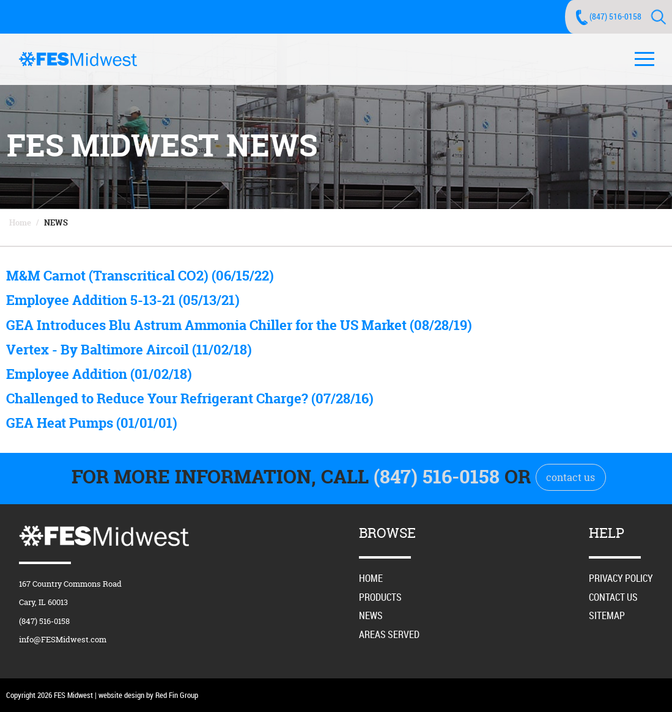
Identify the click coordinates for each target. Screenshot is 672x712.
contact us (570, 477)
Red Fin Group (176, 694)
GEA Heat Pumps (91, 423)
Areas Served (389, 634)
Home (20, 222)
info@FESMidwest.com (62, 639)
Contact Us (613, 597)
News (56, 222)
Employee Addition (99, 374)
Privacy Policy (621, 578)
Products (380, 597)
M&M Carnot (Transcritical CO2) (140, 275)
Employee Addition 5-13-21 (123, 300)
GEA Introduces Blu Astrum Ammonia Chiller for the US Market (239, 325)
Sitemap (607, 615)
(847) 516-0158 (615, 16)
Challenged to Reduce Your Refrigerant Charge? (190, 398)
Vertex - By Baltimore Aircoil (129, 349)
